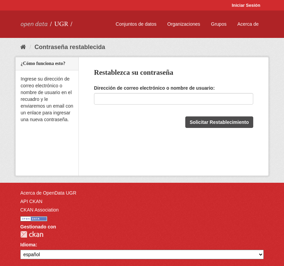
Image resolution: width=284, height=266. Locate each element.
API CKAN (31, 201)
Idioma (28, 244)
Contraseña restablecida (69, 47)
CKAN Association (39, 210)
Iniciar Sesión (246, 5)
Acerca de (248, 24)
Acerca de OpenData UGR (48, 193)
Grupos (219, 24)
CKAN (31, 234)
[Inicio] (23, 47)
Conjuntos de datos (136, 24)
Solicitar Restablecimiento (219, 122)
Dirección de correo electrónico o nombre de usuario (153, 88)
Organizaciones (183, 24)
